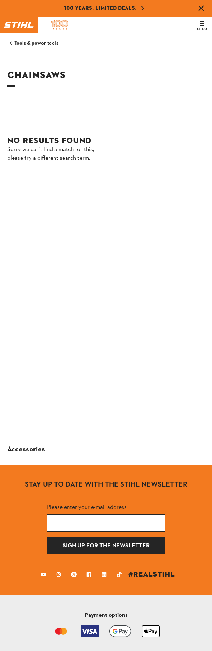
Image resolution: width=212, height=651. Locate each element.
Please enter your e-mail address (87, 507)
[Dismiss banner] (201, 8)
